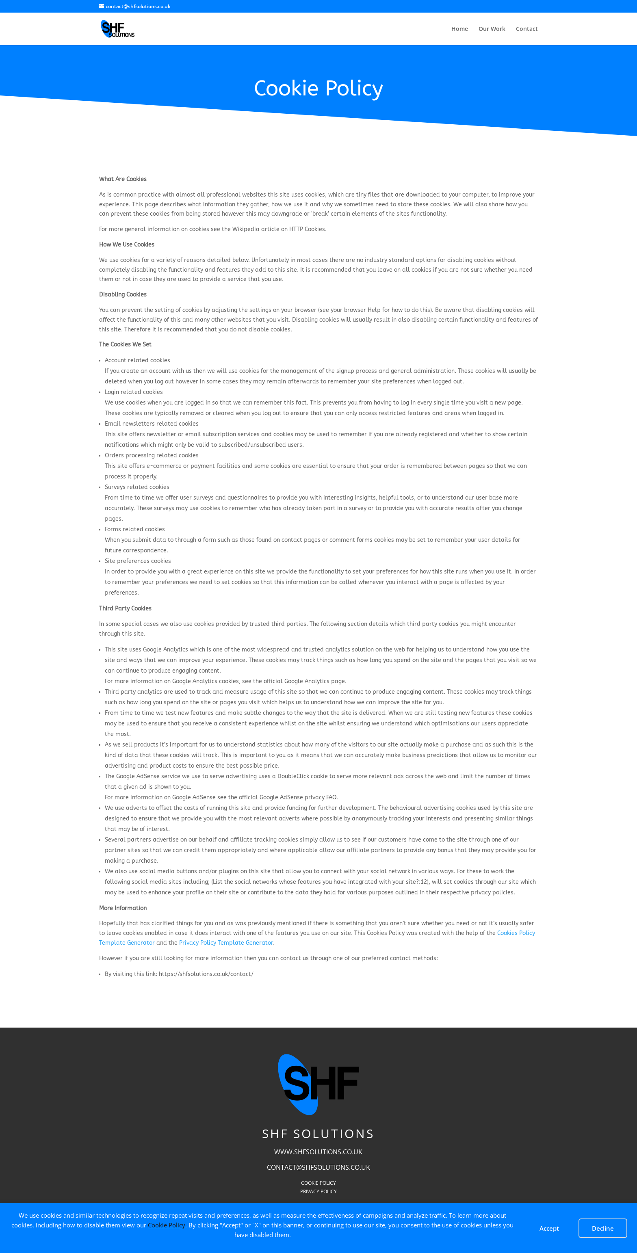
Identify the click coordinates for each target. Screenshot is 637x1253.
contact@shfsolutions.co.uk (318, 1167)
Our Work (492, 29)
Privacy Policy (318, 1191)
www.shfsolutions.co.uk (318, 1151)
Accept (549, 1228)
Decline (603, 1228)
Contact (527, 29)
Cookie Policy (166, 1225)
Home (459, 29)
